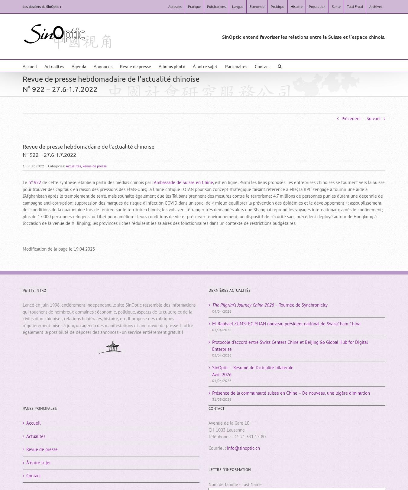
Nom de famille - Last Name (235, 484)
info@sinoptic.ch (243, 448)
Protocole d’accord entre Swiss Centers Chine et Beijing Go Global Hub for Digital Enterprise (290, 345)
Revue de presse (95, 166)
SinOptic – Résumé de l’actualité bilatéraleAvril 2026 (252, 371)
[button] (280, 66)
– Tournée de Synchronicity (270, 305)
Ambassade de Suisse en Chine (183, 182)
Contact (33, 475)
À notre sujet (38, 462)
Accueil (33, 423)
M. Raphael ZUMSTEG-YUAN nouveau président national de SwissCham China (286, 324)
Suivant (374, 118)
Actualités (73, 166)
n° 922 (34, 182)
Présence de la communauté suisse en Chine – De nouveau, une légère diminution (291, 393)
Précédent (351, 118)
